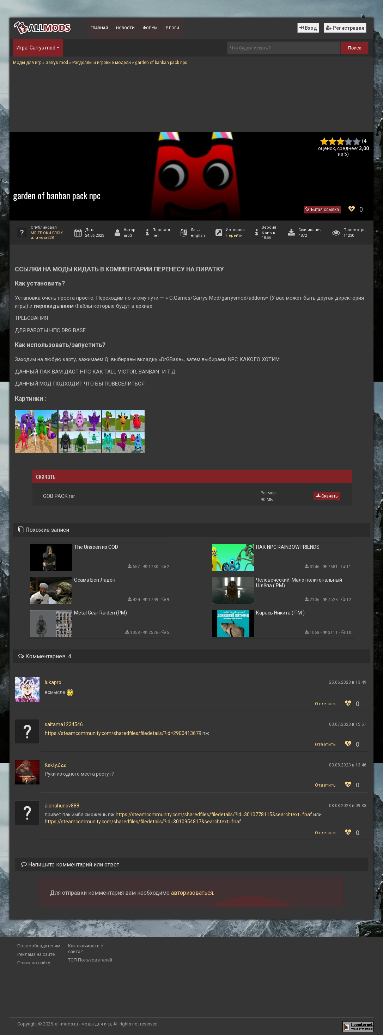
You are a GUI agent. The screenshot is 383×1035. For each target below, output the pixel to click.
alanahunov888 (62, 805)
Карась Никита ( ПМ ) (280, 613)
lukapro (53, 682)
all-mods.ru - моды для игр (83, 1024)
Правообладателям (38, 945)
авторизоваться (192, 892)
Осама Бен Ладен (94, 580)
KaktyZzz (55, 765)
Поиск (354, 48)
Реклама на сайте (36, 954)
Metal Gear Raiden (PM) (100, 613)
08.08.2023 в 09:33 (347, 805)
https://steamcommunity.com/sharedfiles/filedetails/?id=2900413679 (123, 733)
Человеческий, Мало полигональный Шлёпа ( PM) (299, 582)
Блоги (172, 28)
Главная (99, 28)
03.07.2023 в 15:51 (347, 724)
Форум (150, 28)
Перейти (234, 235)
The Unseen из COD (96, 547)
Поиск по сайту (33, 962)
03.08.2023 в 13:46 (347, 765)
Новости (125, 28)
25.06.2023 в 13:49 (347, 682)
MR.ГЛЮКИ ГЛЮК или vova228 (47, 235)
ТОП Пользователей (90, 960)
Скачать (327, 496)
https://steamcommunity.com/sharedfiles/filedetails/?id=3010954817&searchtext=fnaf (143, 821)
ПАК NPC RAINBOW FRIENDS (288, 547)
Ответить (325, 703)
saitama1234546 (64, 724)
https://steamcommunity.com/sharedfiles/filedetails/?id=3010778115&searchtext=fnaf (214, 814)
